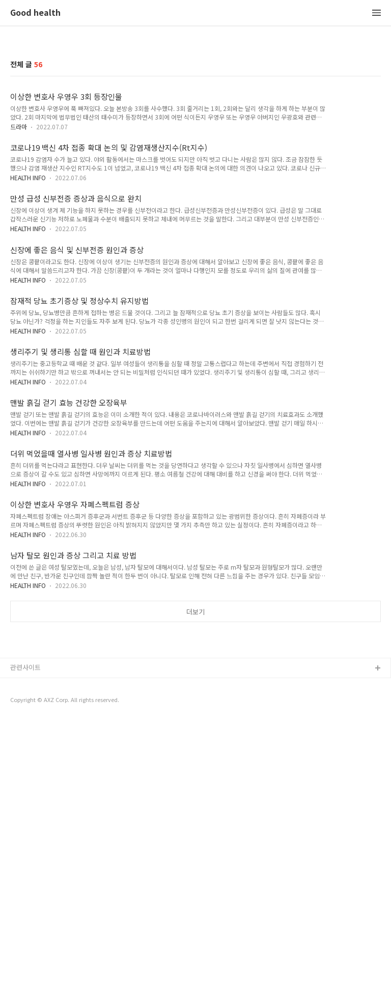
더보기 (195, 612)
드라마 (18, 126)
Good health (35, 13)
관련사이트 (25, 810)
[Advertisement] (195, 708)
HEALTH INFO (28, 177)
